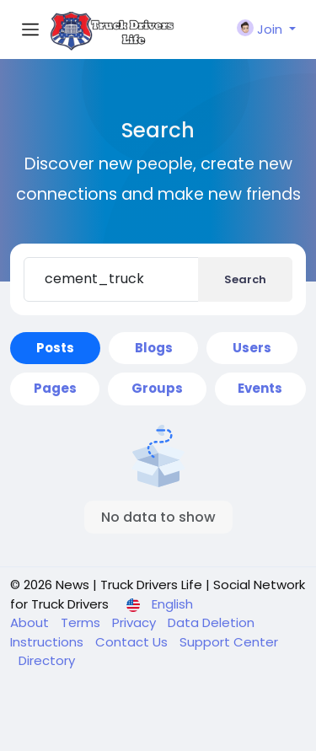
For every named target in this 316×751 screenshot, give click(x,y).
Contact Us (133, 642)
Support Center (228, 642)
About (31, 622)
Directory (47, 660)
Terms (82, 622)
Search (245, 279)
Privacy (135, 622)
